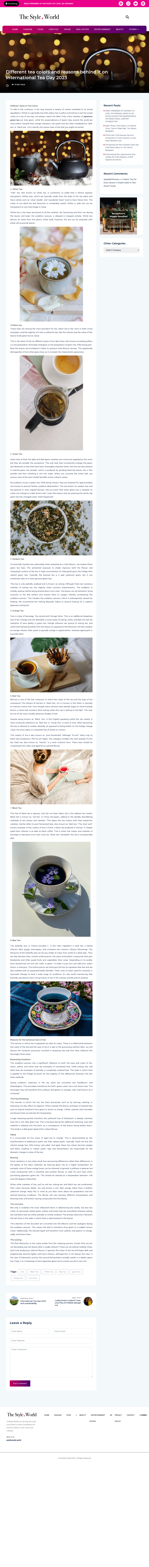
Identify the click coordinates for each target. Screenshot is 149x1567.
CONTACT (131, 1415)
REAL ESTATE (82, 29)
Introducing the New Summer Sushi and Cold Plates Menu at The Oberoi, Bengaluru (122, 147)
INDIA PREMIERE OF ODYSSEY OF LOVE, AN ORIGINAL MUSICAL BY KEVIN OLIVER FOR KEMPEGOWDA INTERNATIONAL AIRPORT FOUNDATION (48, 3)
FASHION (27, 29)
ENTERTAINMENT (102, 29)
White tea (48, 1272)
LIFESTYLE (53, 29)
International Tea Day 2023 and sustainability (33, 1302)
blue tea (62, 1272)
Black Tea (34, 1272)
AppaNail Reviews (112, 179)
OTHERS (133, 29)
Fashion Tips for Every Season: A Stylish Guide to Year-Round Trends (120, 182)
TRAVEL (67, 29)
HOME (15, 29)
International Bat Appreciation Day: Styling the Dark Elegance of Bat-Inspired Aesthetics (120, 157)
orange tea (18, 1278)
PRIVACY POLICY (118, 1418)
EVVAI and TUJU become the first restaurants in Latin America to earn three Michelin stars (120, 138)
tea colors (33, 1278)
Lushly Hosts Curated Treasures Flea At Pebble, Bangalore (68, 1303)
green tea (76, 1272)
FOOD (40, 29)
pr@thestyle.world (14, 1440)
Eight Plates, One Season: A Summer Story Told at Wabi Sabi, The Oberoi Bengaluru (120, 128)
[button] (127, 17)
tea (22, 1272)
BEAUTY (120, 29)
